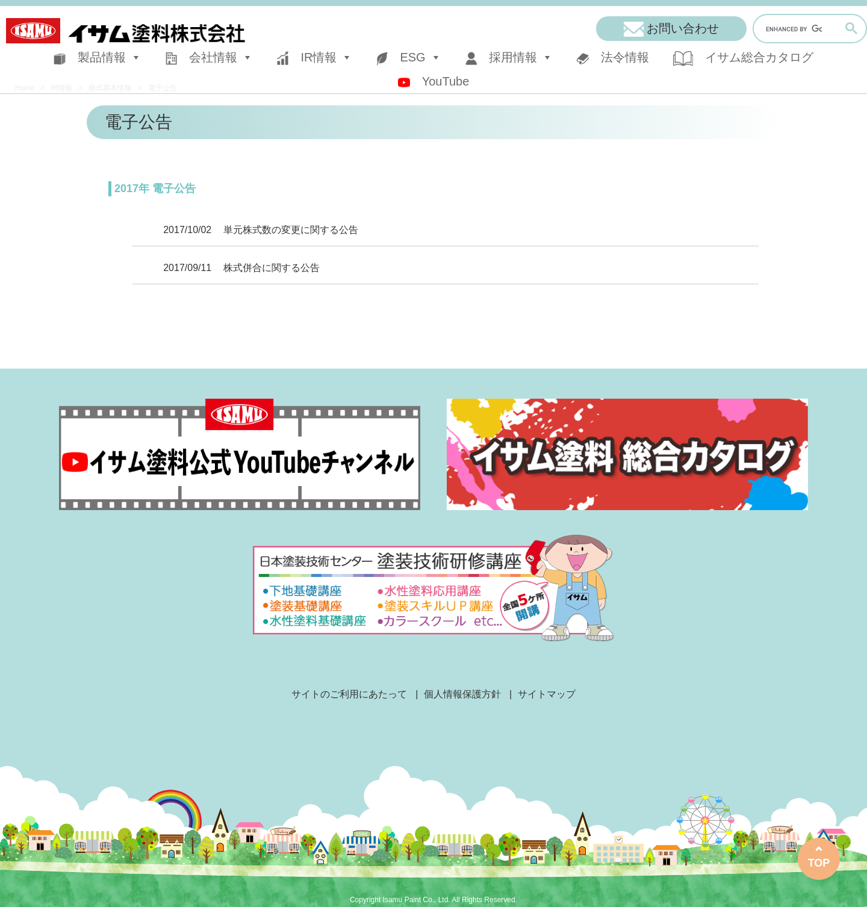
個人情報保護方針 (462, 694)
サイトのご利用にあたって (349, 694)
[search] (794, 29)
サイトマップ (547, 694)
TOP (819, 863)
